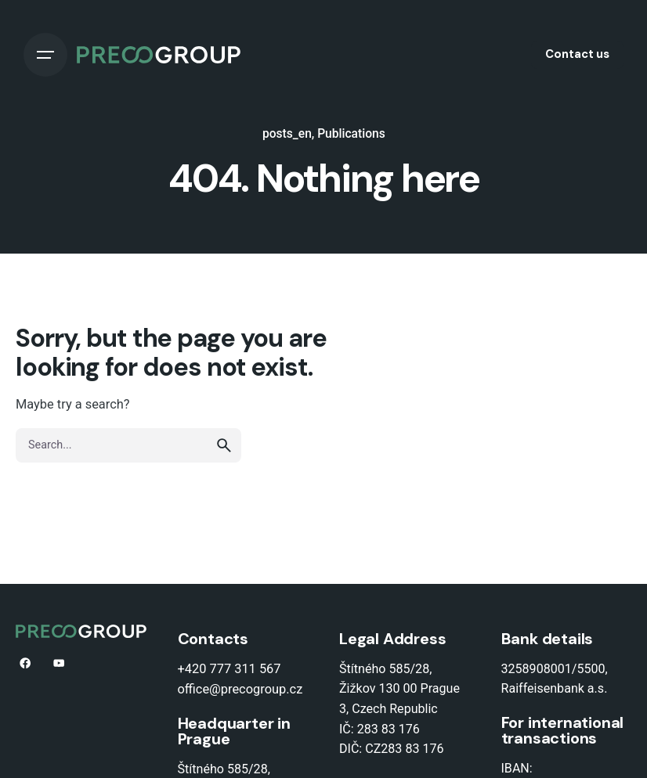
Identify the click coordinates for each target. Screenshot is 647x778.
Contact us (577, 54)
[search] (224, 445)
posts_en (287, 134)
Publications (351, 134)
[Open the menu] (45, 55)
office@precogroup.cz (240, 689)
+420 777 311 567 (229, 668)
